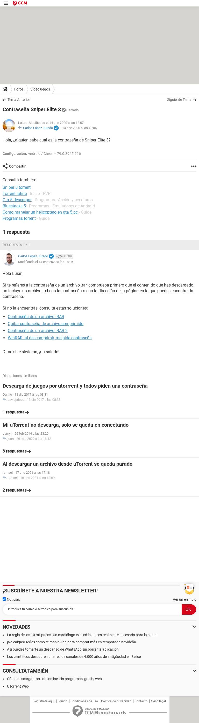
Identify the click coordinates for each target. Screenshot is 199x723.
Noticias (11, 599)
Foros (19, 89)
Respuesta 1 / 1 (16, 245)
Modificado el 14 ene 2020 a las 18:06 (45, 262)
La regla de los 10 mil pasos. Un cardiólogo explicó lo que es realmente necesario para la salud (82, 635)
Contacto (140, 701)
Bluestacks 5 (14, 206)
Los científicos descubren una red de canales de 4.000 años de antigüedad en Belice (74, 656)
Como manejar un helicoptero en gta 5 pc (40, 212)
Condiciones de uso (84, 701)
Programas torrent (19, 218)
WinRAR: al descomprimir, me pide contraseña (50, 337)
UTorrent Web (18, 686)
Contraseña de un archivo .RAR (36, 316)
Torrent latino (15, 193)
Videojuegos (40, 89)
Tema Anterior (19, 99)
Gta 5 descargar (17, 199)
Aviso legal (158, 701)
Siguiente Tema (179, 99)
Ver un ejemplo (184, 599)
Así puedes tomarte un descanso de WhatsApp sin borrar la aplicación (63, 649)
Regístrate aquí (43, 701)
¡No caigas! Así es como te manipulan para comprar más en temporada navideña (71, 642)
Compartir (17, 166)
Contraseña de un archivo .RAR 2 (38, 330)
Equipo (62, 701)
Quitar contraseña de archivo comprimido (45, 323)
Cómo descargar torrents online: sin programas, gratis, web (54, 679)
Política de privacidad (116, 701)
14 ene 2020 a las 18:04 (79, 128)
